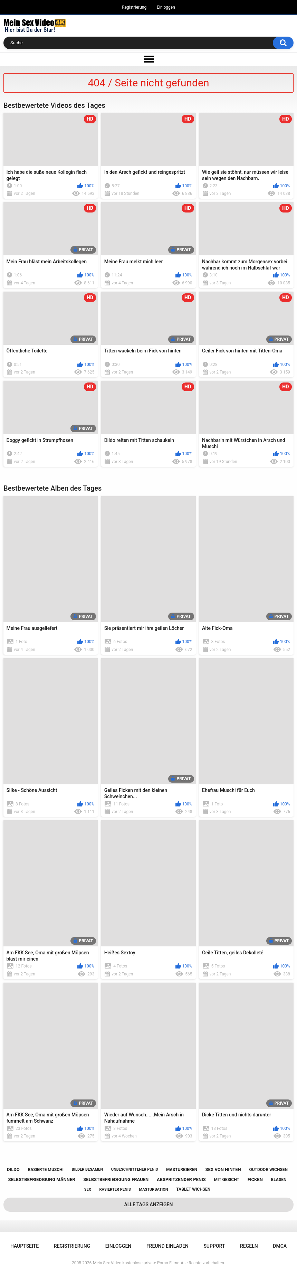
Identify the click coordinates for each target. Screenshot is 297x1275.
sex (87, 1189)
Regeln (249, 1246)
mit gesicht (226, 1179)
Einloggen (166, 7)
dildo (13, 1169)
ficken (255, 1179)
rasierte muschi (46, 1169)
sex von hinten (223, 1169)
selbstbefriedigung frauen (115, 1179)
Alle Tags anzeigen (148, 1204)
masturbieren (181, 1169)
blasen (279, 1179)
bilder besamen (87, 1169)
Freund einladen (167, 1246)
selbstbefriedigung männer (41, 1179)
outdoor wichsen (268, 1169)
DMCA (280, 1246)
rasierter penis (115, 1189)
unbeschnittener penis (134, 1169)
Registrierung (134, 7)
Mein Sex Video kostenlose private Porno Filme (136, 1262)
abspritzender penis (181, 1179)
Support (214, 1246)
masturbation (153, 1189)
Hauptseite (24, 1246)
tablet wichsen (193, 1189)
